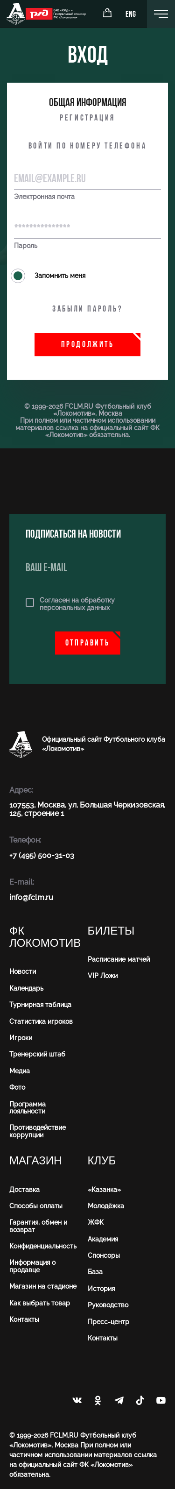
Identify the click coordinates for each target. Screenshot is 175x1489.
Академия (103, 1239)
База (95, 1272)
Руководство (108, 1305)
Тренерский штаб (37, 1054)
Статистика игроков (41, 1021)
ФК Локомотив (45, 937)
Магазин (35, 1161)
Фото (17, 1087)
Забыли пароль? (87, 309)
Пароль (25, 245)
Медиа (19, 1071)
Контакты (24, 1319)
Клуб (102, 1161)
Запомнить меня (48, 276)
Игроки (20, 1038)
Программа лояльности (27, 1107)
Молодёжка (106, 1206)
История (101, 1288)
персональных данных (75, 607)
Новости (22, 971)
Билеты (111, 931)
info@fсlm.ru (31, 897)
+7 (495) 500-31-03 (41, 855)
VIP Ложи (103, 975)
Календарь (26, 988)
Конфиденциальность (43, 1246)
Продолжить (87, 344)
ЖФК (96, 1222)
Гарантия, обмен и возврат (38, 1226)
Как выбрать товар (39, 1303)
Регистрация (87, 118)
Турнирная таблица (40, 1004)
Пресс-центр (108, 1322)
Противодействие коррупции (37, 1131)
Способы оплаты (36, 1206)
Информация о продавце (32, 1266)
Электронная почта (44, 196)
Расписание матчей (119, 959)
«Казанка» (104, 1189)
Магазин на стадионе (43, 1286)
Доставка (24, 1189)
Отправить (87, 643)
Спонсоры (104, 1255)
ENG (131, 14)
